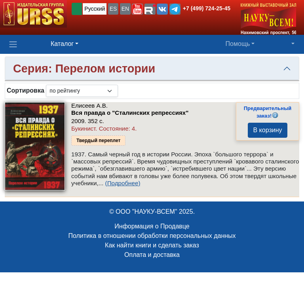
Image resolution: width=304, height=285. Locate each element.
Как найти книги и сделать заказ (152, 245)
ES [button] (113, 9)
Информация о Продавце (151, 226)
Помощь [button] (238, 43)
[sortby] (82, 91)
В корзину (267, 130)
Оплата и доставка (152, 254)
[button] (137, 9)
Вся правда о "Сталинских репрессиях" (129, 112)
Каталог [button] (62, 43)
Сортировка (25, 90)
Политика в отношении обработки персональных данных (152, 235)
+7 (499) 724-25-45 (206, 8)
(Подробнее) (123, 183)
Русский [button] (94, 9)
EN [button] (125, 9)
